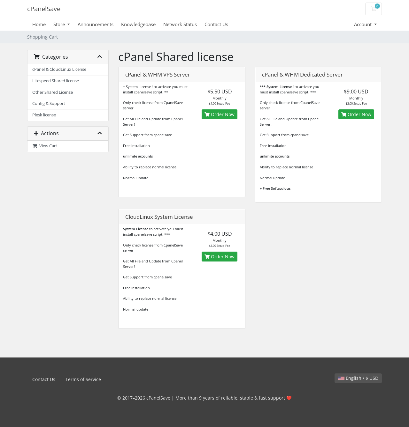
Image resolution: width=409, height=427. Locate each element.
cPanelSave (43, 8)
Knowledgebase (138, 24)
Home (39, 24)
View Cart (44, 146)
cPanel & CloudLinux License (59, 69)
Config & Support (48, 103)
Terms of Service (83, 379)
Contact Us (216, 24)
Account (363, 24)
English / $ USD (358, 378)
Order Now (219, 114)
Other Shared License (52, 92)
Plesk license (44, 115)
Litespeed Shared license (55, 81)
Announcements (95, 24)
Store (59, 24)
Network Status (180, 24)
